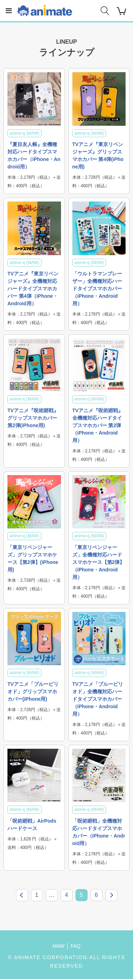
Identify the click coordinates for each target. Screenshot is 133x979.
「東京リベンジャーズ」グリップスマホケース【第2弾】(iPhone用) (32, 558)
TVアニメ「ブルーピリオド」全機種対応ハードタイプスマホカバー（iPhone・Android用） (97, 699)
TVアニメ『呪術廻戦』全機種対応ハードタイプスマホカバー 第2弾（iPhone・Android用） (97, 425)
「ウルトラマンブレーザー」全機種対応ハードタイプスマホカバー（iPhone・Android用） (97, 288)
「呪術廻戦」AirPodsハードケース (31, 824)
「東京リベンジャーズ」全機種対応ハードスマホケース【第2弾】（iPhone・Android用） (98, 562)
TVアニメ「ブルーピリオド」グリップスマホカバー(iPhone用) (33, 691)
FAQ (76, 945)
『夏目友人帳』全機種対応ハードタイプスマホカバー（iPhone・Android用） (33, 155)
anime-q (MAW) (24, 133)
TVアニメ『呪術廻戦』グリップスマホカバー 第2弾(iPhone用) (33, 418)
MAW (58, 945)
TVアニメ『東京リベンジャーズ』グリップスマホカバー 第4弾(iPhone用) (98, 155)
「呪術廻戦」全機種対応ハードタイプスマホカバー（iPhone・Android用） (98, 832)
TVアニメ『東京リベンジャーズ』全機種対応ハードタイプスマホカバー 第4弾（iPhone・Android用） (33, 288)
